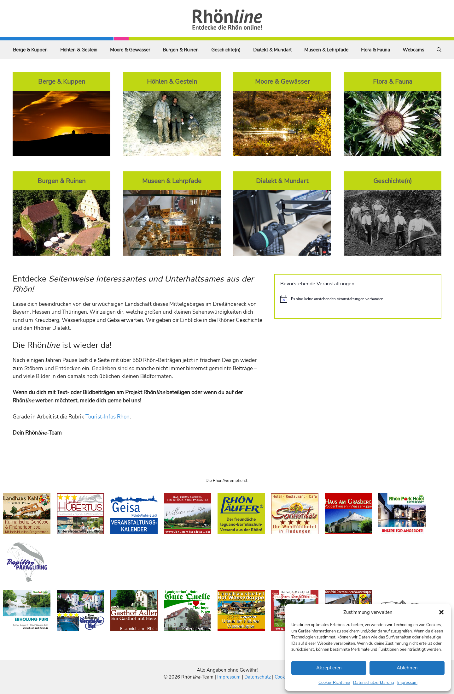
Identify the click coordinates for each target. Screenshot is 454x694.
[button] (441, 612)
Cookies (283, 677)
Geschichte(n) (226, 50)
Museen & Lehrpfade (326, 50)
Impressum (407, 682)
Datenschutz (257, 677)
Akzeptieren (329, 668)
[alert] (357, 299)
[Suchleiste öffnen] (439, 49)
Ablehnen (407, 668)
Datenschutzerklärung (373, 682)
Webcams (413, 50)
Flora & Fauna (375, 50)
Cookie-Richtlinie (334, 682)
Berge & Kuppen (30, 50)
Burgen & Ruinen (181, 50)
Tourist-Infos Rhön (107, 416)
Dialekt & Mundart (272, 50)
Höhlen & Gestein (78, 50)
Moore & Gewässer (130, 50)
